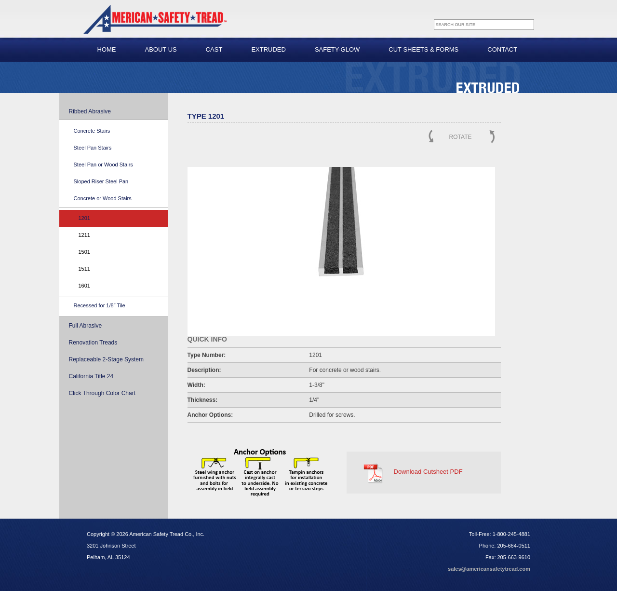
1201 (84, 218)
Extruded (268, 49)
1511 (84, 269)
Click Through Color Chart (102, 393)
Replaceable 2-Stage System (106, 359)
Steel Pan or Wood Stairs (103, 164)
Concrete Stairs (92, 131)
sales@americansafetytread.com (489, 569)
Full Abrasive (85, 325)
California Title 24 (91, 376)
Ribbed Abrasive (90, 111)
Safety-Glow (337, 49)
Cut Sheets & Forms (423, 49)
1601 (84, 286)
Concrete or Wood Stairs (103, 198)
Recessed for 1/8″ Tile (99, 305)
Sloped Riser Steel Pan (101, 181)
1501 (84, 252)
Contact (502, 49)
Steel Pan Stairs (93, 148)
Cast (214, 49)
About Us (161, 49)
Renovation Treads (93, 342)
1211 (84, 235)
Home (106, 49)
